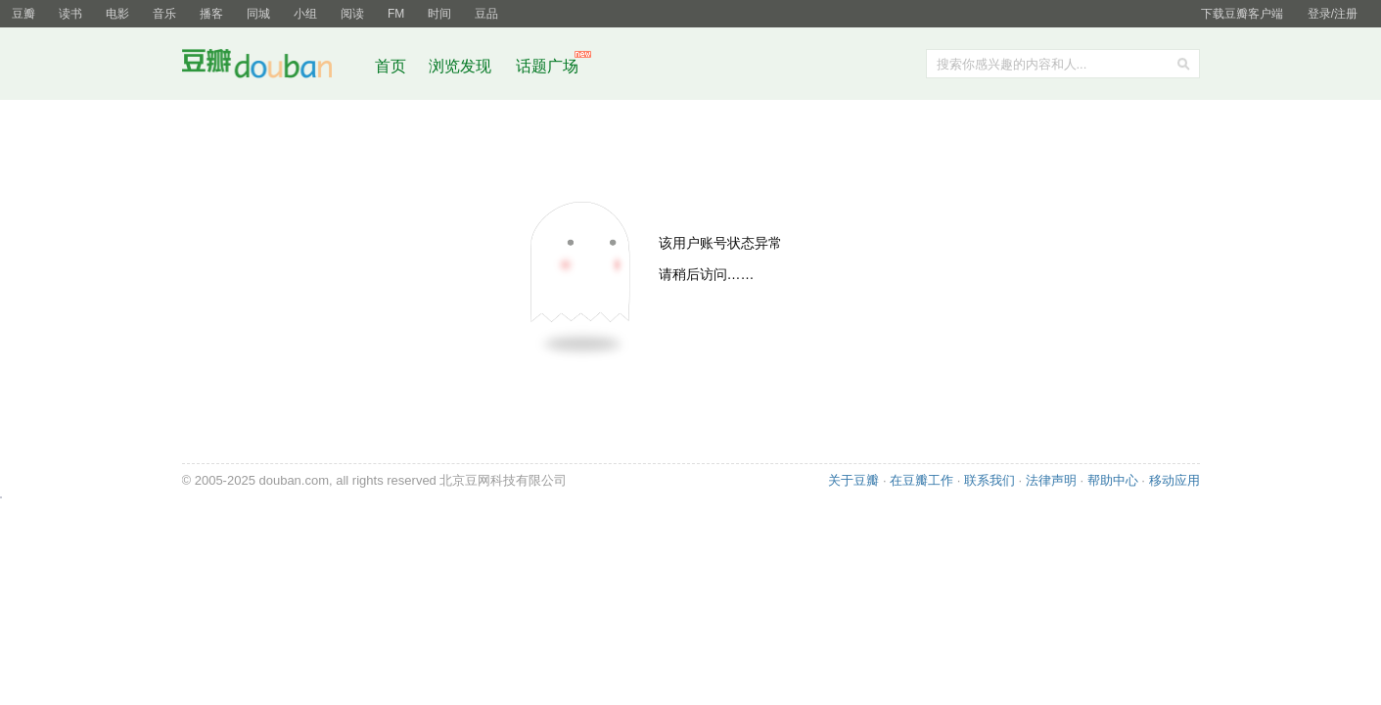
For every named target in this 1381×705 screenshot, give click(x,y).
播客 (211, 14)
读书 (70, 14)
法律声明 (1051, 480)
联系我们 (989, 480)
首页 (390, 66)
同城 (258, 14)
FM (396, 14)
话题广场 (547, 66)
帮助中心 (1112, 480)
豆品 (486, 14)
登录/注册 (1333, 14)
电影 (117, 14)
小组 (305, 14)
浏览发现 (462, 66)
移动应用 (1174, 480)
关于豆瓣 (853, 480)
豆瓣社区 (272, 67)
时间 (439, 14)
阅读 (352, 14)
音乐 (164, 14)
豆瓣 (23, 14)
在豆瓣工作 (921, 480)
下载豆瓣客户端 (1242, 14)
